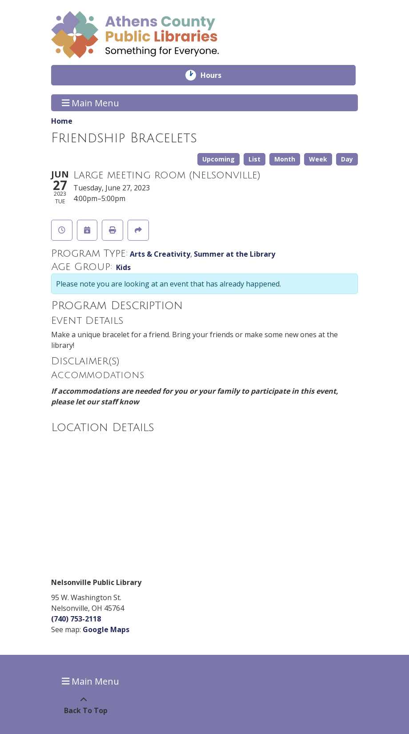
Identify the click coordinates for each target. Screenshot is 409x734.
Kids (123, 267)
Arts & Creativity (160, 254)
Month (284, 159)
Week (318, 159)
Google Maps (106, 629)
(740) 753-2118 (76, 619)
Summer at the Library (234, 254)
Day (347, 159)
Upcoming (218, 159)
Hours (217, 75)
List (255, 159)
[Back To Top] (83, 705)
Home (61, 121)
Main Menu (91, 103)
